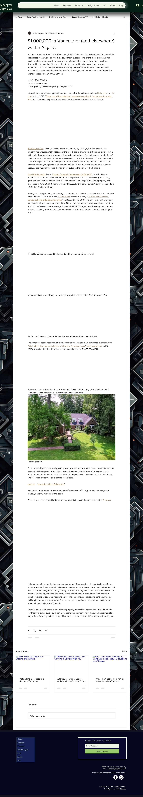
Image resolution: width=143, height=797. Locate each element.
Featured (20, 742)
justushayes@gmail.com (117, 769)
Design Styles (22, 750)
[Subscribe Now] (102, 751)
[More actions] (114, 33)
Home (19, 739)
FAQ (19, 753)
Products (20, 746)
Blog (19, 760)
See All (124, 651)
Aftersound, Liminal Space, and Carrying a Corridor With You (70, 680)
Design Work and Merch (36, 17)
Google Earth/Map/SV (80, 17)
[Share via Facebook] (29, 630)
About (19, 757)
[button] (124, 17)
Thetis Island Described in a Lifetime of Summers (31, 680)
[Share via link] (46, 630)
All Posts (19, 17)
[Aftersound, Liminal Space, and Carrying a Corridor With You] (71, 665)
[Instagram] (121, 777)
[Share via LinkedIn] (40, 630)
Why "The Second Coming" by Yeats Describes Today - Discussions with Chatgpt (110, 680)
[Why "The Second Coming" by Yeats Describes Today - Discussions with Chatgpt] (110, 665)
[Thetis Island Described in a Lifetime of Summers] (33, 665)
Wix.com (123, 789)
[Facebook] (115, 777)
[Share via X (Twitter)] (34, 630)
